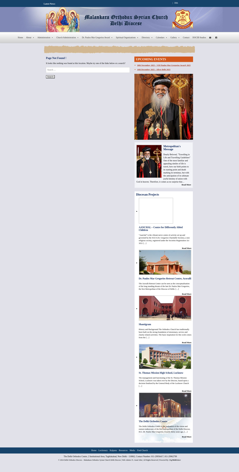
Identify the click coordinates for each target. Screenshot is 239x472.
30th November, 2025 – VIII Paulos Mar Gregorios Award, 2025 (164, 65)
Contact (186, 37)
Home (20, 37)
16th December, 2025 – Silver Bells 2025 (153, 69)
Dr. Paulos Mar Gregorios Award (97, 37)
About (30, 37)
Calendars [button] (161, 37)
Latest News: (49, 4)
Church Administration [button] (67, 37)
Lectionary (103, 450)
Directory (147, 37)
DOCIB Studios (199, 37)
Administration (45, 37)
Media (132, 450)
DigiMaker (175, 460)
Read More (186, 185)
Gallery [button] (175, 37)
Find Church (142, 450)
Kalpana (113, 450)
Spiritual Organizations (127, 37)
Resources (123, 450)
